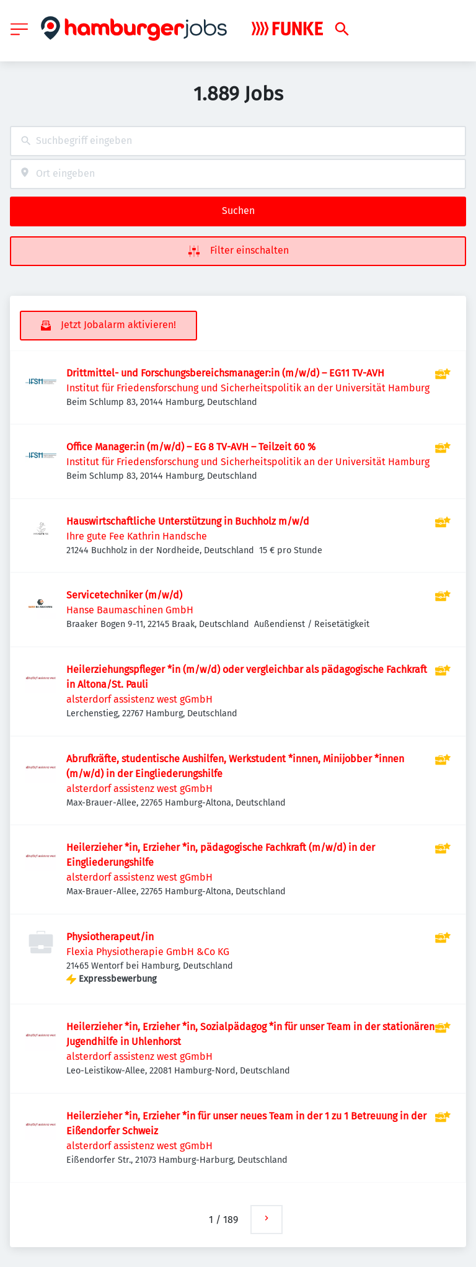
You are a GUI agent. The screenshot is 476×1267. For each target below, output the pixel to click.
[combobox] (238, 141)
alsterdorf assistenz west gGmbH (139, 699)
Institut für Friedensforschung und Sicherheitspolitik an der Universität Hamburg (248, 388)
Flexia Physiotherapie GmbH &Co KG (147, 952)
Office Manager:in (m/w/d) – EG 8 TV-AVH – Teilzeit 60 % (190, 447)
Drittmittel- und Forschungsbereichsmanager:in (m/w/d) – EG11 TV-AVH (225, 373)
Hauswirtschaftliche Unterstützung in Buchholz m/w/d (187, 521)
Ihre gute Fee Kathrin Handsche (136, 536)
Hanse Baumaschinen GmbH (129, 610)
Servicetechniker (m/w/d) (124, 595)
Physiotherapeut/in (110, 937)
